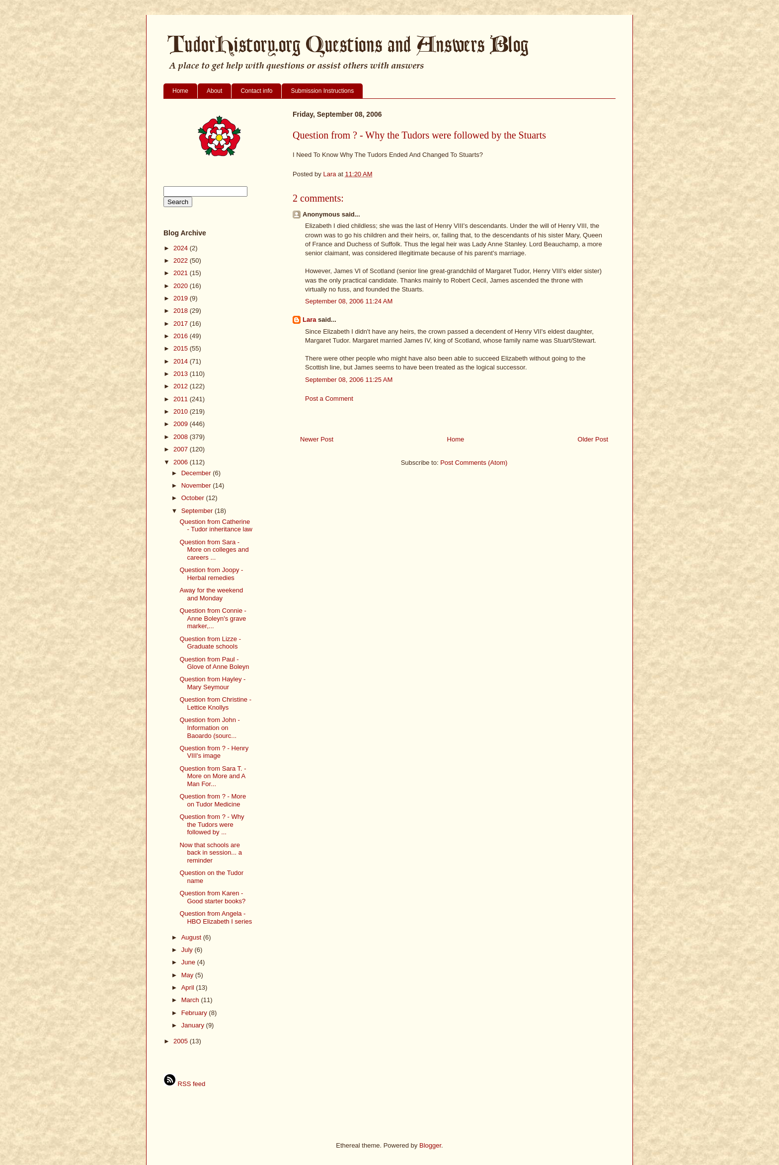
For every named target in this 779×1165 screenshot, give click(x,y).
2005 (181, 1041)
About (214, 90)
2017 (181, 323)
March (191, 1000)
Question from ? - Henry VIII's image (213, 752)
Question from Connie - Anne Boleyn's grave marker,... (212, 618)
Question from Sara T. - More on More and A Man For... (212, 776)
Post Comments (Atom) (473, 462)
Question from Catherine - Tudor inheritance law (215, 525)
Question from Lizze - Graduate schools (210, 643)
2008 (181, 436)
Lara (309, 319)
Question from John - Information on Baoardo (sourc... (209, 727)
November (197, 485)
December (197, 473)
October (193, 498)
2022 (181, 260)
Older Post (593, 439)
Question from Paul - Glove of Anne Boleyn (214, 663)
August (192, 937)
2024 (181, 248)
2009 (181, 424)
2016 (181, 336)
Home (180, 90)
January (193, 1025)
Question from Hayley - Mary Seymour (212, 683)
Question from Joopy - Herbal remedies (211, 574)
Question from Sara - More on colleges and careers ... (213, 549)
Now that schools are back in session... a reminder (210, 852)
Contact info (256, 90)
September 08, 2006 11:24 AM (348, 301)
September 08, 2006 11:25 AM (348, 379)
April (188, 987)
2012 (181, 386)
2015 (181, 348)
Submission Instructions (322, 90)
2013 (181, 373)
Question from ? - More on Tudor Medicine (212, 800)
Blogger (430, 1145)
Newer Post (316, 439)
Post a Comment (329, 398)
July (188, 949)
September (198, 510)
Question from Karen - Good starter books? (212, 897)
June (189, 962)
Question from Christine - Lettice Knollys (215, 703)
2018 (181, 310)
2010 (181, 411)
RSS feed (184, 1084)
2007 (181, 449)
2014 (181, 361)
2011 (181, 399)
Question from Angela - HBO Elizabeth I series (215, 917)
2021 (181, 273)
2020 (181, 286)
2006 (181, 462)
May (188, 975)
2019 (181, 298)
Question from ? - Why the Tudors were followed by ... (211, 824)
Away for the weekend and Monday (211, 594)
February (195, 1013)
